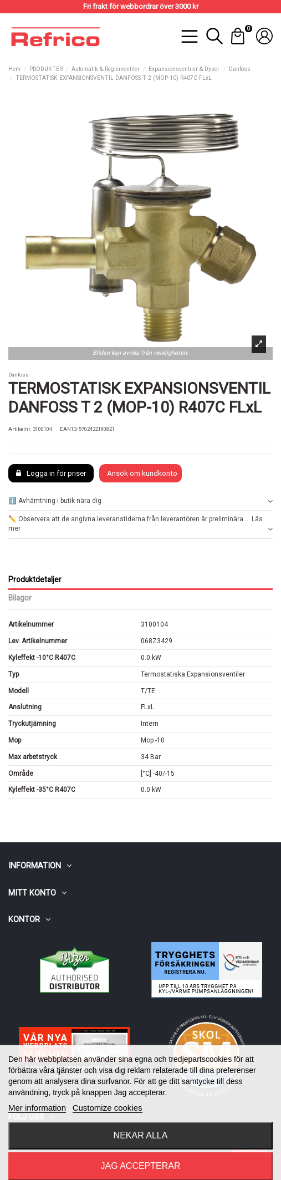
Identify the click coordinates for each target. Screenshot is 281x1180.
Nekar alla (141, 1135)
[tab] (140, 501)
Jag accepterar (140, 1166)
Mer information (37, 1107)
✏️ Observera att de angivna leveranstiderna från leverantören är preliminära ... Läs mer (140, 524)
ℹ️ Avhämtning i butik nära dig (140, 501)
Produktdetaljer (35, 579)
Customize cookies (107, 1107)
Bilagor (20, 597)
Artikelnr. (20, 429)
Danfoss (18, 375)
